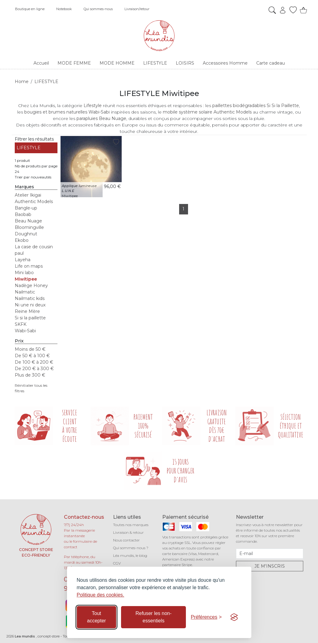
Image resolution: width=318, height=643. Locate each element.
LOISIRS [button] (185, 63)
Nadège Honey (31, 285)
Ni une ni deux (30, 305)
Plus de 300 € (30, 375)
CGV (117, 563)
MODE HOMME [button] (117, 63)
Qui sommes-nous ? (130, 547)
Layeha (22, 259)
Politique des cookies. (100, 594)
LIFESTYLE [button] (155, 63)
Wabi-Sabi (25, 330)
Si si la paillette (30, 318)
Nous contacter (126, 540)
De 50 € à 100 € (32, 355)
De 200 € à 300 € (34, 368)
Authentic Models (34, 201)
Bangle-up (26, 208)
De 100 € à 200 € (34, 362)
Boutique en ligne (30, 9)
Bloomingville (29, 227)
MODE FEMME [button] (74, 63)
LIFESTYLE (29, 147)
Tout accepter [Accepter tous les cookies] (96, 617)
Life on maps (29, 266)
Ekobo (22, 240)
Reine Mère (27, 311)
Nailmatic (25, 292)
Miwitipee (26, 279)
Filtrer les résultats (34, 139)
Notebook (64, 9)
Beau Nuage (28, 221)
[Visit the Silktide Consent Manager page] (234, 617)
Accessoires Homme (225, 63)
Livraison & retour (128, 532)
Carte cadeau (270, 63)
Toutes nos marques (130, 524)
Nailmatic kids (30, 298)
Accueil (41, 63)
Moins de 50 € (30, 349)
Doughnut (26, 234)
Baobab (23, 214)
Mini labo (24, 272)
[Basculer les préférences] (206, 617)
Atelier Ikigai (28, 195)
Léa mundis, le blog (130, 555)
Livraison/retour (136, 9)
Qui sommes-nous (98, 9)
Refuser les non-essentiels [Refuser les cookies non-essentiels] (153, 617)
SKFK (20, 324)
